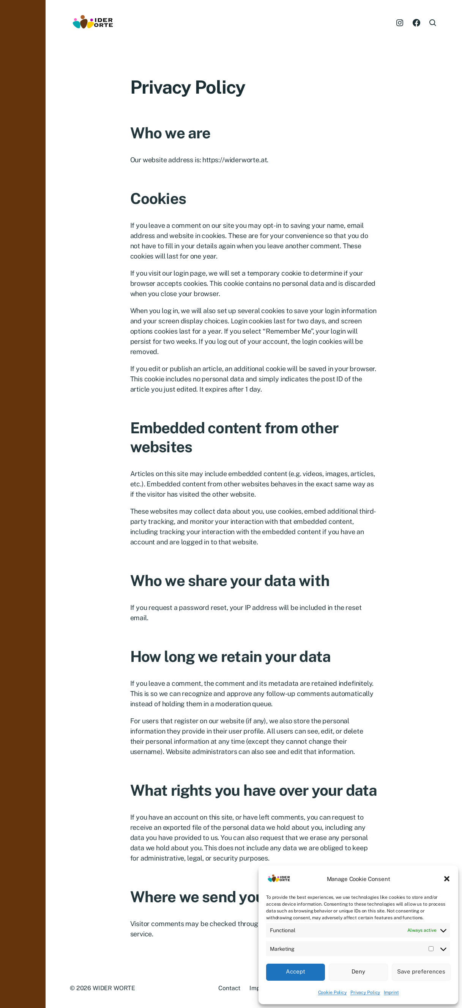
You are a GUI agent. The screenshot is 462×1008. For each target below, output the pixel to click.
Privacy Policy (365, 992)
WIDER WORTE (114, 988)
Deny (358, 971)
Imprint (391, 992)
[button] (447, 879)
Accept (295, 971)
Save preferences (421, 971)
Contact (229, 988)
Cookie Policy (332, 992)
